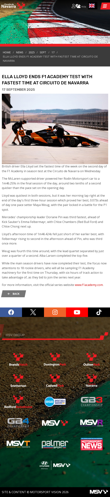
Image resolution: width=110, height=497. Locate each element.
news (19, 52)
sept (43, 52)
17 (53, 52)
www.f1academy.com (89, 285)
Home (7, 52)
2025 (31, 52)
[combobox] (93, 5)
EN (92, 5)
